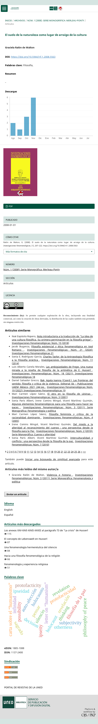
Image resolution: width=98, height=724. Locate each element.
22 (65, 451)
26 (79, 451)
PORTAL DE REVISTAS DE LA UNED (23, 687)
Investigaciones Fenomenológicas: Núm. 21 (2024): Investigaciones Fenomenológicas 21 (52, 351)
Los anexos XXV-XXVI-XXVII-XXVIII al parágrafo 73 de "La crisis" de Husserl (46, 530)
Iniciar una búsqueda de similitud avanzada (52, 459)
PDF (10, 206)
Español (8, 514)
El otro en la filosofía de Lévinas (69, 393)
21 (62, 451)
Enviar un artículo (16, 494)
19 (55, 451)
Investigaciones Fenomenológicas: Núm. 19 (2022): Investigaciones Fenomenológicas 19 (52, 388)
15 (41, 451)
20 (58, 451)
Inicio (8, 20)
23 (68, 451)
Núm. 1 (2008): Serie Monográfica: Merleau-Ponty (55, 20)
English (8, 509)
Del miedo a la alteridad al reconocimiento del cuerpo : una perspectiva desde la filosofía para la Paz (52, 428)
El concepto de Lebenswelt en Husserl (25, 538)
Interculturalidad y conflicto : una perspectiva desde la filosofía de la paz (52, 439)
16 (45, 451)
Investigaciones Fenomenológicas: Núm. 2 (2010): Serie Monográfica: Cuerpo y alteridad (52, 432)
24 (72, 451)
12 (31, 451)
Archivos (19, 20)
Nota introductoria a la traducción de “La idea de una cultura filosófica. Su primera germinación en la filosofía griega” (52, 338)
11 (28, 451)
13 (35, 451)
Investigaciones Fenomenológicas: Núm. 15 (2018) (40, 343)
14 (38, 451)
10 (24, 451)
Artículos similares (17, 330)
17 (48, 451)
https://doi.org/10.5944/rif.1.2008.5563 (33, 56)
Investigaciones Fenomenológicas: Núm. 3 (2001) (40, 397)
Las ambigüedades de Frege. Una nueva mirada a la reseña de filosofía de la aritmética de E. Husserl (52, 368)
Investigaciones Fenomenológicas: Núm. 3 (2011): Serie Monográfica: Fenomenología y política (52, 409)
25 (75, 451)
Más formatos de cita (16, 251)
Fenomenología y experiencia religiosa (26, 564)
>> (84, 451)
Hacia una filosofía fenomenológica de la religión (32, 555)
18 (52, 451)
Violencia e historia (60, 474)
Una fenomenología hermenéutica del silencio (30, 547)
